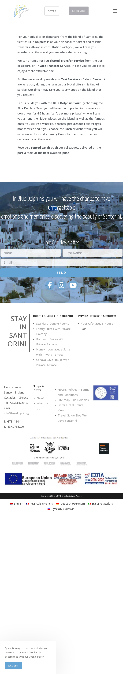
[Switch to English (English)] (16, 503)
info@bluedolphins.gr (17, 413)
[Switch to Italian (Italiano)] (100, 503)
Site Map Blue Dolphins (73, 400)
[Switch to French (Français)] (40, 503)
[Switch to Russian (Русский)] (61, 508)
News (40, 398)
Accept (13, 665)
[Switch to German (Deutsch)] (70, 503)
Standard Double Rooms (52, 323)
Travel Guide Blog (70, 415)
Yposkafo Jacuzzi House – (98, 323)
